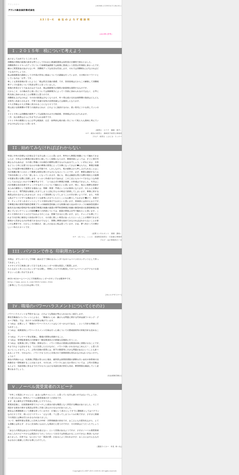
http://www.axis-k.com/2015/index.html (30, 282)
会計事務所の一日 (114, 240)
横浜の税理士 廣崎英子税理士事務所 (106, 133)
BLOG (118, 6)
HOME (99, 6)
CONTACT (109, 6)
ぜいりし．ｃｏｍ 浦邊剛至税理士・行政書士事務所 (100, 237)
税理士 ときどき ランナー (111, 136)
